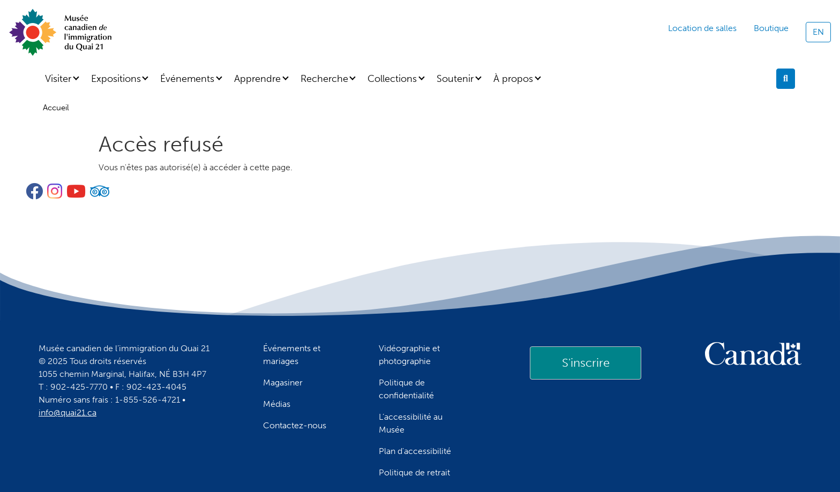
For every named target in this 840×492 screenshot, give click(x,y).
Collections (392, 79)
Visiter (58, 79)
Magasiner (283, 382)
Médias (276, 404)
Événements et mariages (291, 354)
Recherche (324, 79)
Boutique (771, 28)
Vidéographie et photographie (409, 354)
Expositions (116, 79)
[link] (585, 363)
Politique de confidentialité (406, 388)
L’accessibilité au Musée (410, 423)
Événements (187, 79)
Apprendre (257, 79)
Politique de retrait (414, 472)
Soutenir (455, 79)
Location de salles (702, 28)
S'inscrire (586, 362)
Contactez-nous (294, 425)
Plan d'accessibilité (415, 451)
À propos (513, 79)
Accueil (56, 107)
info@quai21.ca (67, 412)
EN (818, 32)
